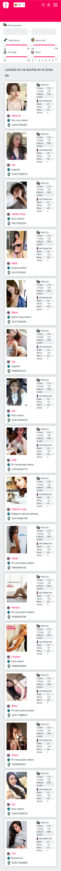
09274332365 (19, 223)
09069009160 (19, 567)
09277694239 (19, 321)
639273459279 (19, 174)
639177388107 (19, 715)
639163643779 (19, 469)
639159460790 (19, 518)
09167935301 (19, 272)
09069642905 (19, 666)
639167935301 (19, 125)
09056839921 (19, 764)
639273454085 (19, 862)
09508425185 (19, 616)
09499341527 (19, 370)
